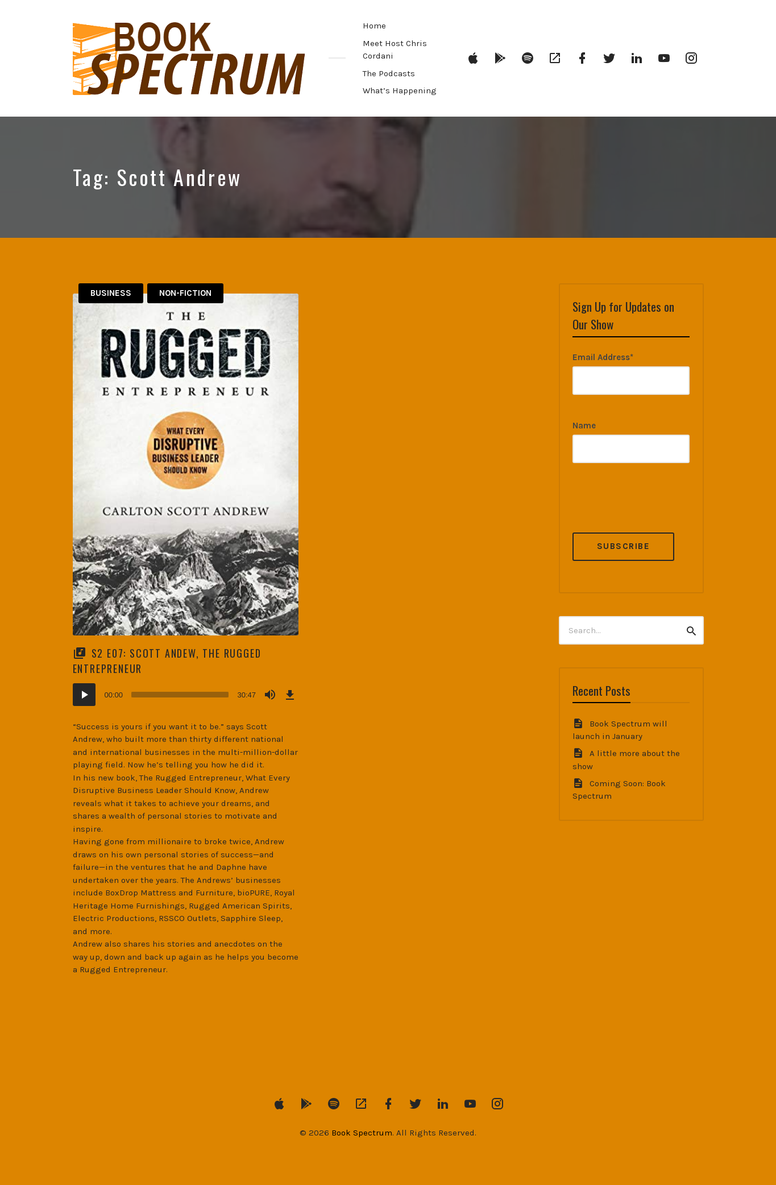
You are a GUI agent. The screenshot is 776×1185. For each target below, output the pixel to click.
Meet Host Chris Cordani (395, 49)
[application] (186, 694)
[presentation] (658, 510)
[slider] (180, 694)
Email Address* (602, 357)
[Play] (84, 694)
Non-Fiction (185, 293)
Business (110, 293)
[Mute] (270, 694)
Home (374, 25)
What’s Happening (400, 90)
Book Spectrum (361, 1133)
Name (584, 425)
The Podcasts (389, 73)
